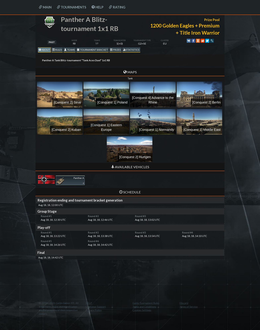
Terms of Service (188, 306)
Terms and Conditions (144, 306)
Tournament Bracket (92, 49)
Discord (183, 303)
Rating (117, 7)
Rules (57, 49)
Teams (69, 49)
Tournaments (71, 7)
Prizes (115, 49)
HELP (97, 7)
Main (45, 7)
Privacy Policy (94, 310)
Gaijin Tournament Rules (145, 303)
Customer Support (96, 306)
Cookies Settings (141, 310)
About (44, 49)
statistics (131, 49)
